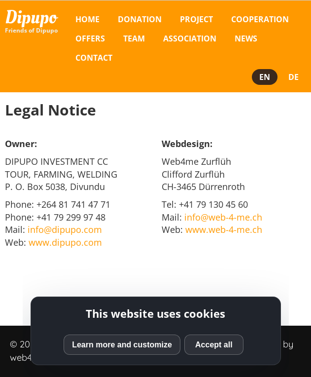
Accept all (214, 344)
